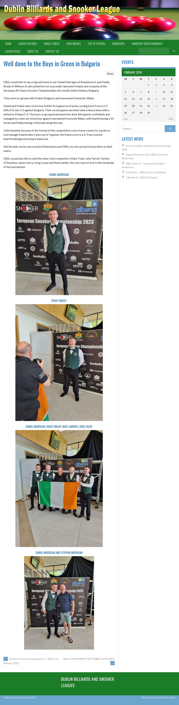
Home (8, 44)
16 (156, 98)
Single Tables (51, 44)
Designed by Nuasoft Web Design (159, 697)
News (110, 73)
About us (32, 51)
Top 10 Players (96, 44)
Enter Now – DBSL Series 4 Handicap (146, 172)
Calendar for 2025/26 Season (141, 177)
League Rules (12, 51)
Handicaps (118, 44)
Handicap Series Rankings (147, 44)
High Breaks (73, 44)
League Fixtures (27, 44)
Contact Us (52, 51)
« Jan (125, 118)
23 (156, 105)
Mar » (172, 118)
